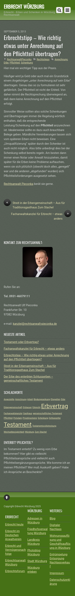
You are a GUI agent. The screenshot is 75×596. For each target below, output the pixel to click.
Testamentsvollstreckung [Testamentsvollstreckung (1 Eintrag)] (44, 426)
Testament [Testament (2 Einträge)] (18, 424)
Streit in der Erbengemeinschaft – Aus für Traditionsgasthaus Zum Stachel (34, 205)
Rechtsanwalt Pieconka (18, 183)
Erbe (6, 62)
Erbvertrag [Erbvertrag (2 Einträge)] (54, 406)
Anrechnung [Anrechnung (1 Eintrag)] (21, 399)
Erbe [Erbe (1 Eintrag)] (63, 399)
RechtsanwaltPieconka (19, 59)
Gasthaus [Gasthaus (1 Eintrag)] (27, 413)
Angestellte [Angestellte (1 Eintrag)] (9, 399)
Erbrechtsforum (15, 571)
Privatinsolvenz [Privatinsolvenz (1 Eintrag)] (30, 418)
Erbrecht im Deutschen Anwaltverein (13, 535)
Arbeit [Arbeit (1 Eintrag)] (30, 399)
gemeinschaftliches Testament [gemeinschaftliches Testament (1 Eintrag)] (47, 413)
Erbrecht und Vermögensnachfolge (15, 549)
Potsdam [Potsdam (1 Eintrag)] (17, 418)
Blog (52, 518)
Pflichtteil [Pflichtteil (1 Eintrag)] (8, 418)
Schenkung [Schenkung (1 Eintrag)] (43, 418)
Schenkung (27, 62)
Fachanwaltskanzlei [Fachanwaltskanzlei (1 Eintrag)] (13, 413)
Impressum (57, 573)
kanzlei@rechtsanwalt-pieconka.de (35, 323)
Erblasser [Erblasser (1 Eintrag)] (27, 407)
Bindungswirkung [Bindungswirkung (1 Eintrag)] (42, 399)
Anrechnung (61, 59)
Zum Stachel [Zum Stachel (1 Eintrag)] (41, 432)
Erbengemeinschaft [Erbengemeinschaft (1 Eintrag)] (13, 407)
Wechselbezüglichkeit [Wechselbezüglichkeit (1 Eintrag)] (14, 432)
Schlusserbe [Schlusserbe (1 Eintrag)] (55, 418)
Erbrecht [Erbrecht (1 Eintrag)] (36, 407)
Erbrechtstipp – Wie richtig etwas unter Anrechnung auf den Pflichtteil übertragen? (33, 45)
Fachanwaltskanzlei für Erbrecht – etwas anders (41, 216)
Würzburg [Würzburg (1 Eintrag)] (29, 432)
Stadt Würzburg (37, 561)
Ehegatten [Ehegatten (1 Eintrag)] (55, 399)
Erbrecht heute (14, 524)
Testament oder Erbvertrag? (21, 342)
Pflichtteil (15, 62)
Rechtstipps (43, 59)
